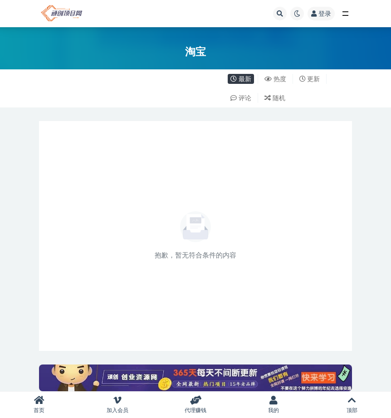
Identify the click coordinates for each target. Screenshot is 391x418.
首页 (39, 404)
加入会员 (117, 404)
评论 (240, 98)
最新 (240, 79)
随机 (274, 98)
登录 (321, 13)
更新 (309, 79)
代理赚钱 (195, 404)
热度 (275, 79)
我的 (274, 404)
